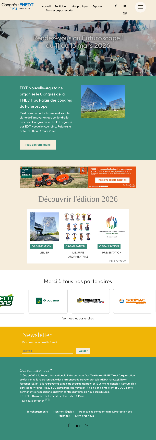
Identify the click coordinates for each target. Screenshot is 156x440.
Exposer (97, 6)
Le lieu (44, 252)
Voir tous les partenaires (78, 318)
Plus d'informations (38, 144)
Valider (83, 350)
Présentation (111, 252)
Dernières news (84, 415)
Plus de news (117, 261)
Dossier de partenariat (60, 10)
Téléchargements (37, 411)
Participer (61, 6)
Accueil (46, 6)
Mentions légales (63, 411)
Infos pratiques (80, 6)
